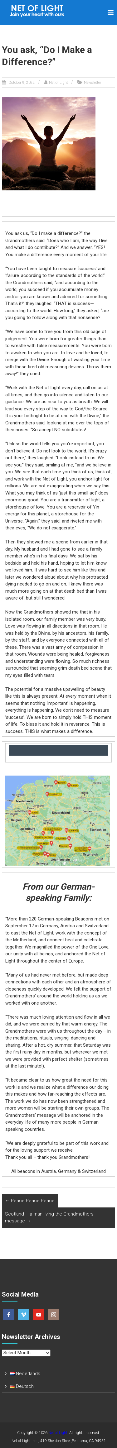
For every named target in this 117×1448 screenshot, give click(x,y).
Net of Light (58, 82)
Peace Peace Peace (30, 1200)
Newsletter (92, 82)
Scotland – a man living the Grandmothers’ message (50, 1217)
